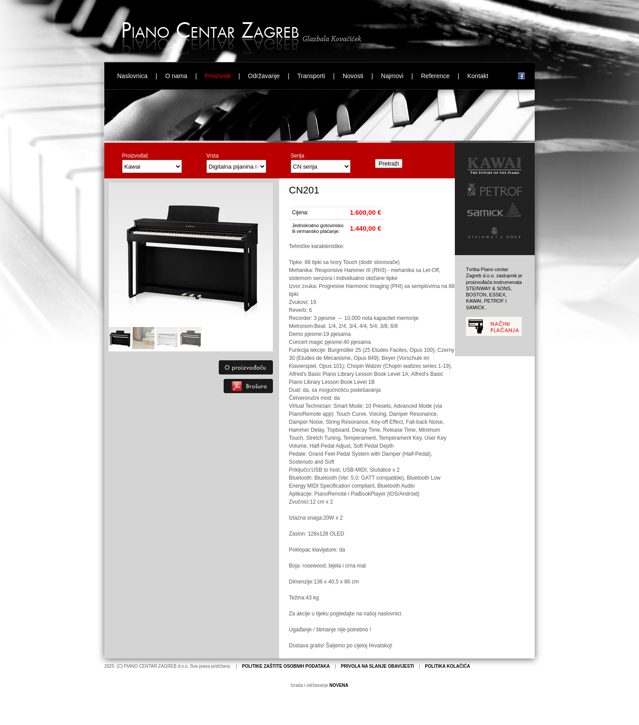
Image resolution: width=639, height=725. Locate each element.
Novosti (353, 75)
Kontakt (477, 75)
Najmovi (392, 75)
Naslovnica (132, 75)
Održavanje (264, 75)
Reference (435, 75)
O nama (176, 75)
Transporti (311, 75)
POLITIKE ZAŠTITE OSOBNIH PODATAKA (286, 666)
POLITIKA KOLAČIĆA (447, 666)
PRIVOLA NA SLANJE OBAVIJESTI (377, 666)
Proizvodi (218, 75)
